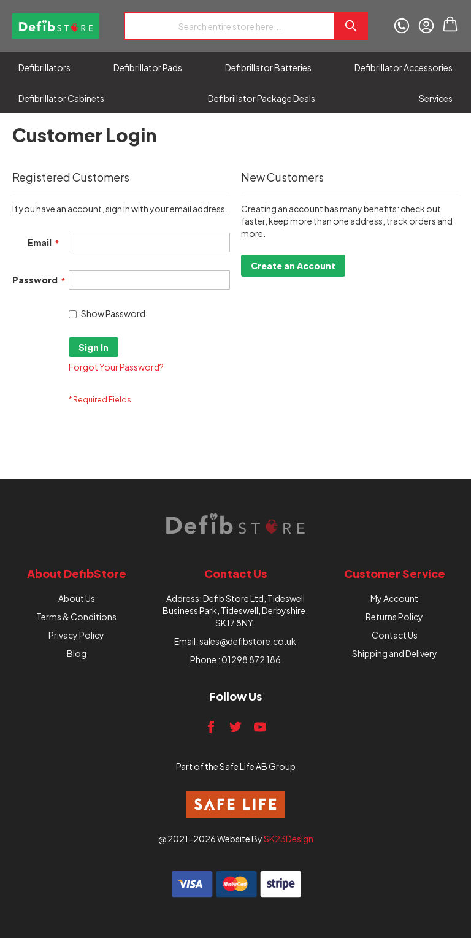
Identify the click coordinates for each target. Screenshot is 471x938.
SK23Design (288, 838)
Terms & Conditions (76, 616)
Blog (76, 653)
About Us (76, 598)
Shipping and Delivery (394, 653)
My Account (394, 598)
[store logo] (55, 26)
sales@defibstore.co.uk (247, 641)
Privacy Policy (76, 634)
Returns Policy (394, 616)
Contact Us (395, 634)
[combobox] (229, 26)
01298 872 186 (251, 659)
